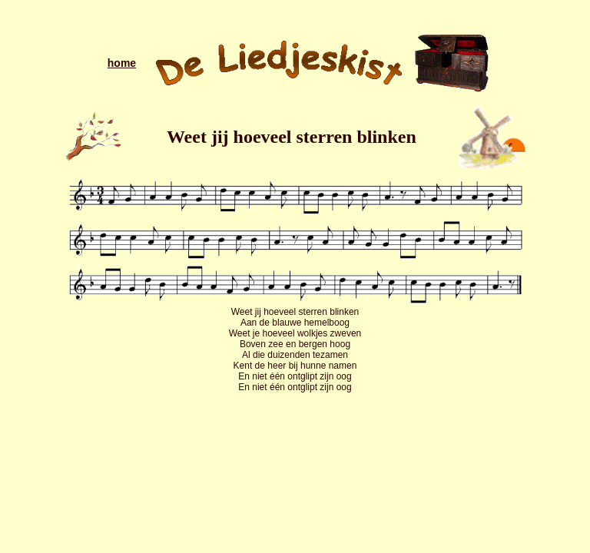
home (122, 63)
